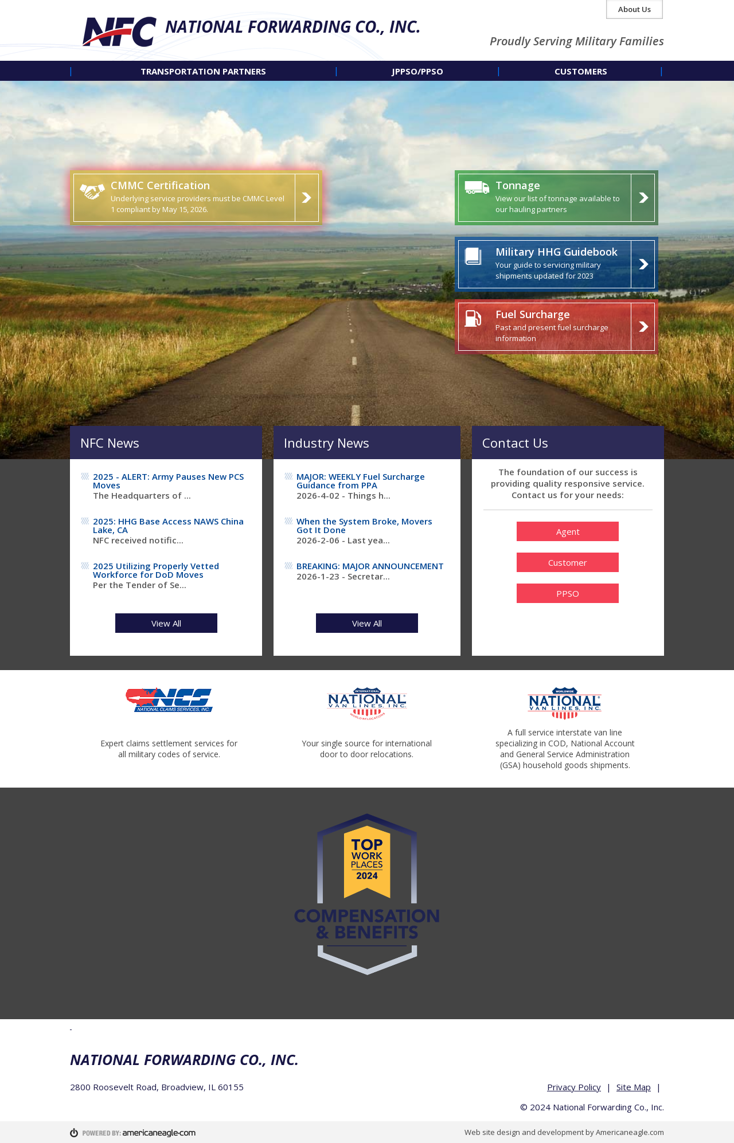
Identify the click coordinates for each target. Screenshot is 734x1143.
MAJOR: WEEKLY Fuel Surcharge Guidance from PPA (360, 481)
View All (166, 623)
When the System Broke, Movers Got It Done (364, 525)
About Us (634, 9)
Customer (567, 562)
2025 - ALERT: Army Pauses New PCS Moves (168, 481)
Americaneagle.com (630, 1132)
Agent (568, 531)
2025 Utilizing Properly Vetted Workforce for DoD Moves (156, 570)
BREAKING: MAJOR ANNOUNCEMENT (370, 566)
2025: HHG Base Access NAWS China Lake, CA (168, 525)
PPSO (567, 593)
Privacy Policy (574, 1087)
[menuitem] (203, 71)
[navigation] (367, 71)
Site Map (633, 1087)
